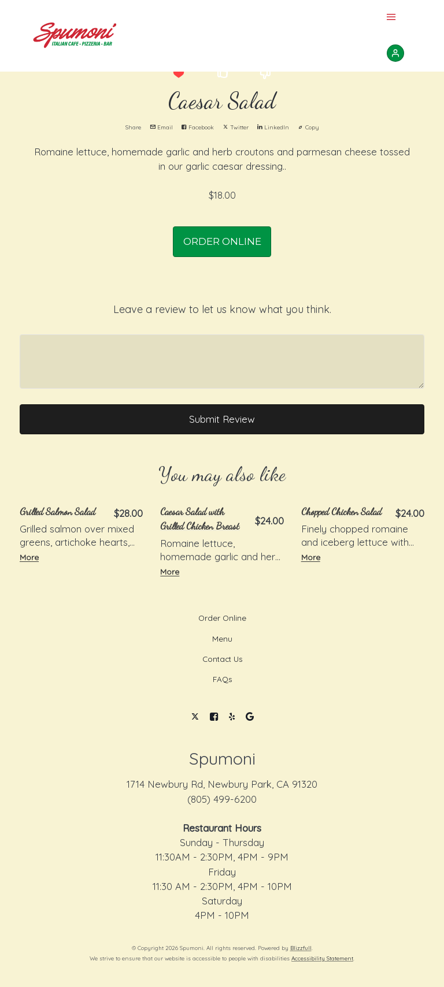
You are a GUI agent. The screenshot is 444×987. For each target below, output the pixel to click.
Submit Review (222, 419)
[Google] (249, 717)
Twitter (236, 127)
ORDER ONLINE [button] (222, 241)
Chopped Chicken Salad (341, 511)
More (29, 557)
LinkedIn (273, 127)
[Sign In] (395, 53)
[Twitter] (195, 717)
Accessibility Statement (322, 958)
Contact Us (222, 659)
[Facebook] (214, 717)
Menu (222, 638)
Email (161, 127)
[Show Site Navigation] (391, 17)
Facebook (198, 127)
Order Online (222, 618)
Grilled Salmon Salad (57, 511)
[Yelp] (232, 717)
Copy (308, 127)
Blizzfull (301, 947)
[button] (178, 73)
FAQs (222, 679)
